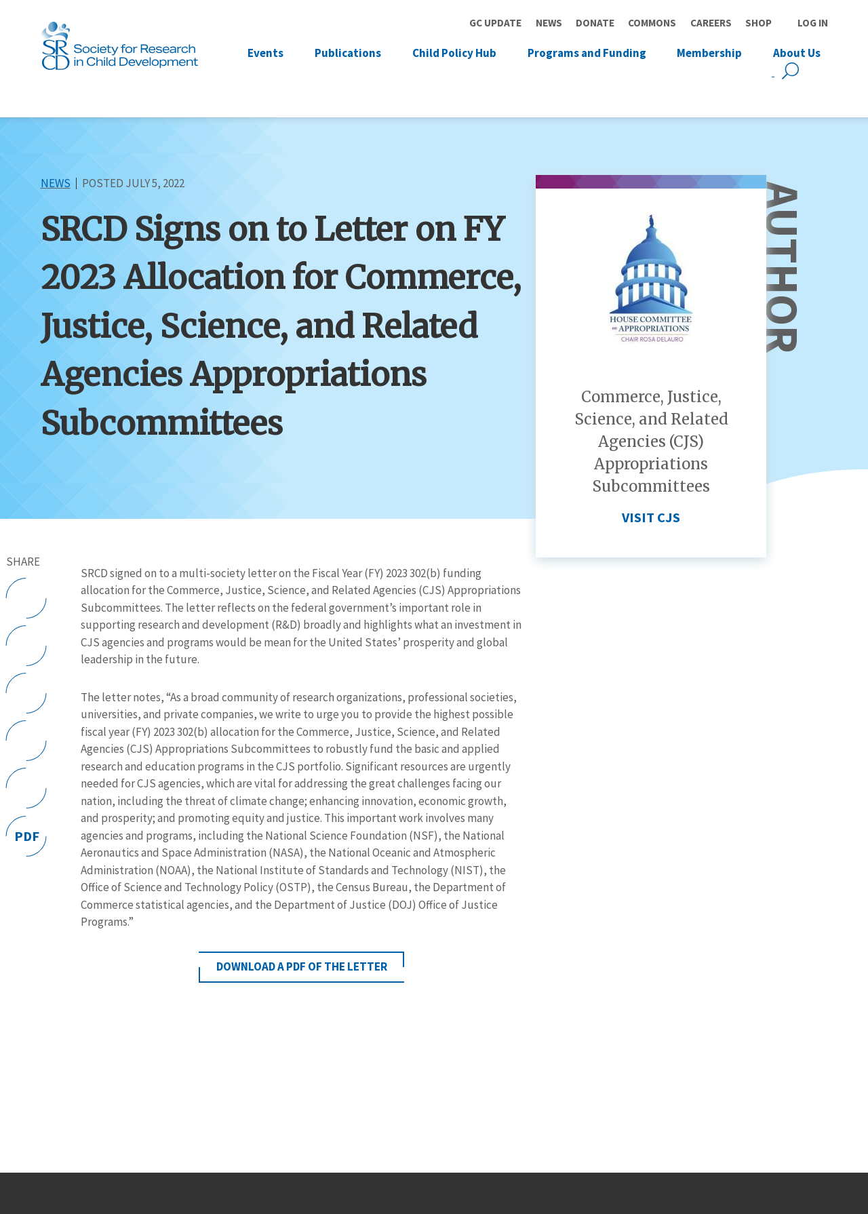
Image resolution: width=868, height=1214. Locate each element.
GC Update (495, 22)
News (549, 22)
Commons (652, 22)
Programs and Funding (587, 52)
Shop (758, 22)
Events (265, 52)
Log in (812, 22)
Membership (709, 52)
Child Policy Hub (454, 52)
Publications (348, 52)
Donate (595, 22)
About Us (797, 52)
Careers (711, 22)
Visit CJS (651, 517)
